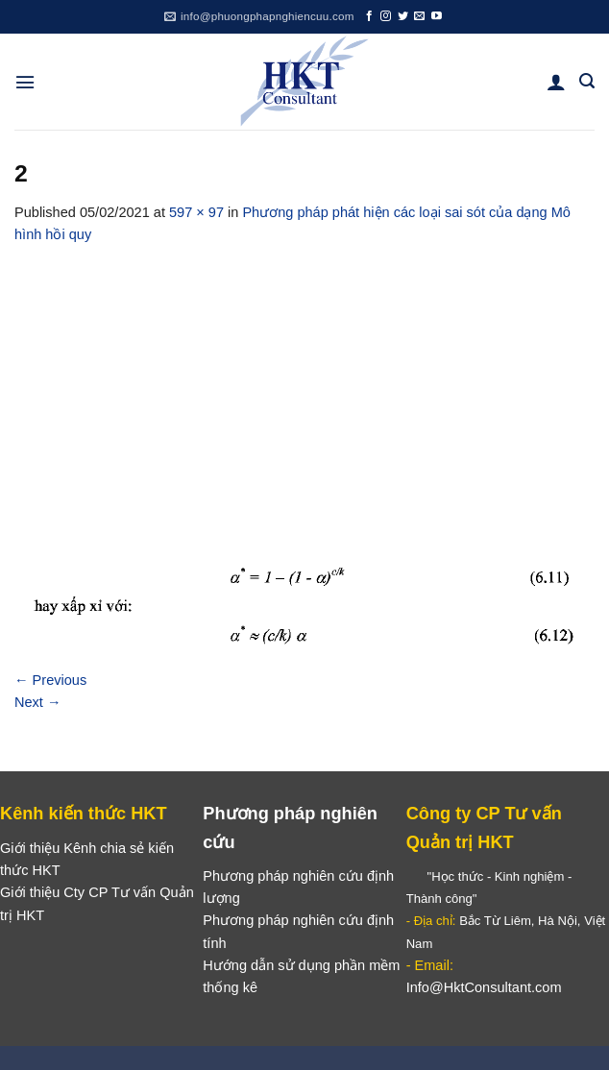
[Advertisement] (304, 389)
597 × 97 (196, 212)
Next (37, 702)
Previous (50, 680)
